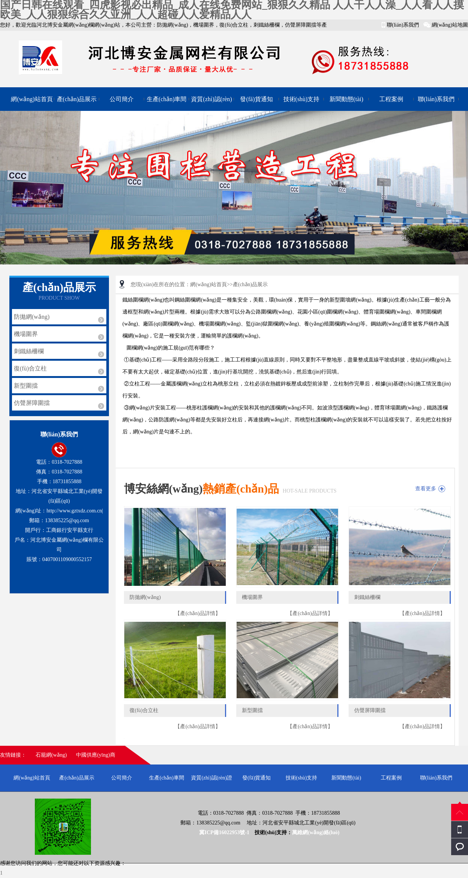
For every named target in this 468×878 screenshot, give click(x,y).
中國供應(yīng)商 (95, 755)
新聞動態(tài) (346, 99)
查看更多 (425, 488)
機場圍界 (26, 334)
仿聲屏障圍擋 (32, 403)
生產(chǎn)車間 (167, 99)
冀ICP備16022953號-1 (224, 832)
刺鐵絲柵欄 (29, 351)
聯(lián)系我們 (403, 25)
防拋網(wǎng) (31, 317)
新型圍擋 (26, 385)
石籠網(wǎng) (51, 755)
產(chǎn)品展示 (77, 99)
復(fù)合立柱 (30, 368)
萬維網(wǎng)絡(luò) (315, 832)
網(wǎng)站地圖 (450, 25)
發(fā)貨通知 (256, 99)
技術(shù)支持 (301, 99)
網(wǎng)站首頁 (31, 99)
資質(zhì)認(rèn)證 (211, 103)
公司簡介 (122, 99)
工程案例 (391, 99)
